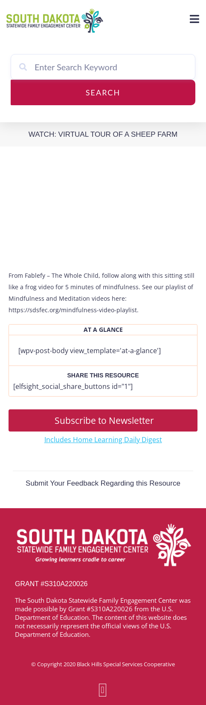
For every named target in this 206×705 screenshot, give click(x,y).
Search (103, 92)
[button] (102, 690)
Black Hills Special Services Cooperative (126, 664)
